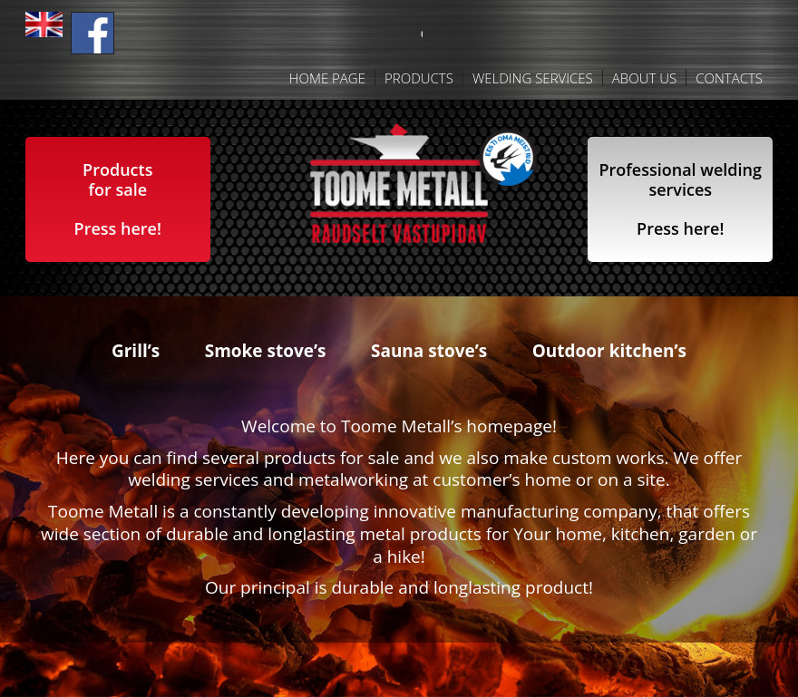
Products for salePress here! (117, 199)
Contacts (729, 78)
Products (418, 78)
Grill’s (136, 351)
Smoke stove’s (265, 351)
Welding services (532, 78)
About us (644, 78)
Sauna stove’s (429, 351)
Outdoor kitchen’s (609, 351)
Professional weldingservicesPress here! (680, 199)
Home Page (327, 78)
